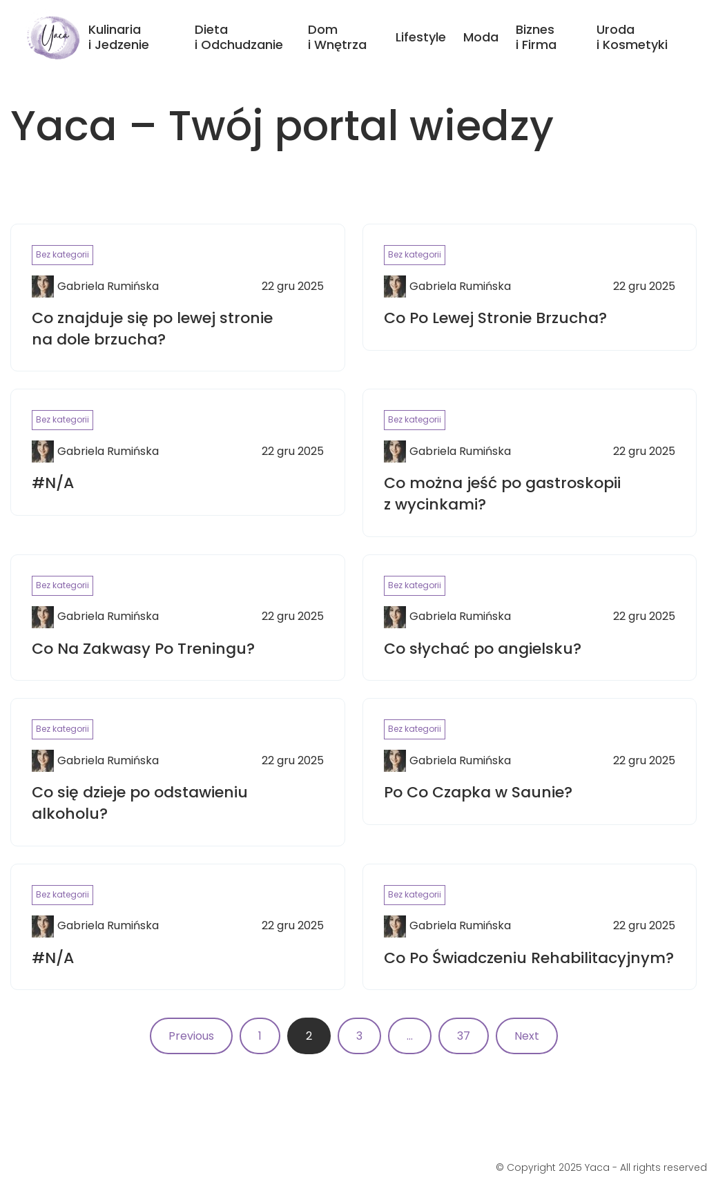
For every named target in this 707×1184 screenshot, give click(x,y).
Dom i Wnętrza (337, 37)
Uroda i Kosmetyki (632, 37)
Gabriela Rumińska (108, 286)
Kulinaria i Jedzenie (118, 37)
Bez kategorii (62, 254)
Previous (191, 1036)
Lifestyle (421, 37)
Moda (480, 37)
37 (463, 1036)
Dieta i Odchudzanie (239, 37)
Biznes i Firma (536, 37)
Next (526, 1036)
